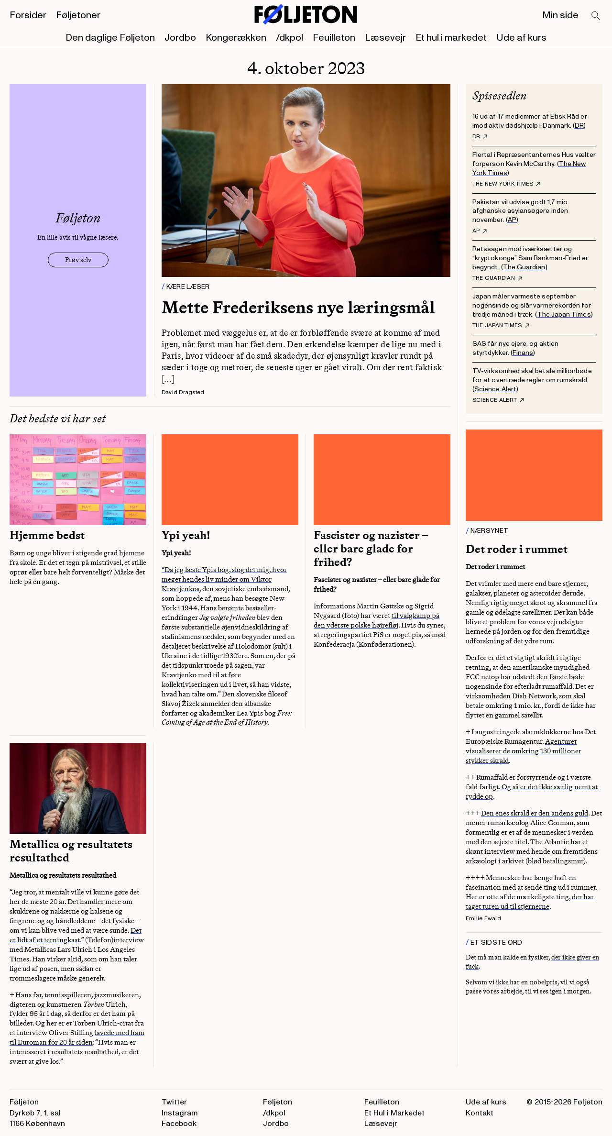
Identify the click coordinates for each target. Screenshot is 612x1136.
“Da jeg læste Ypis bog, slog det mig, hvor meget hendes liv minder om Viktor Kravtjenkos (224, 579)
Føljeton (277, 1102)
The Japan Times (564, 314)
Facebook (179, 1123)
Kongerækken (236, 37)
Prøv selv (78, 260)
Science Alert (495, 389)
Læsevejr (385, 37)
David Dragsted (183, 392)
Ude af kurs (521, 37)
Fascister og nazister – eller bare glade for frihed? (371, 549)
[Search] (596, 16)
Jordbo (180, 37)
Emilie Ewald (483, 919)
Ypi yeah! (186, 535)
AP (512, 219)
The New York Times (506, 184)
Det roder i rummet (517, 549)
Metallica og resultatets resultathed (71, 851)
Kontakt (479, 1113)
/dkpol (289, 37)
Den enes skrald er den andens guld (534, 813)
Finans (523, 352)
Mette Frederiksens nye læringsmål (298, 307)
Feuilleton (334, 37)
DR (579, 125)
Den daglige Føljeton (110, 37)
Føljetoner (78, 15)
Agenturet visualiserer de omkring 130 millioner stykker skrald (523, 751)
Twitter (174, 1102)
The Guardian (524, 267)
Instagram (180, 1113)
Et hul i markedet (451, 37)
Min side (560, 15)
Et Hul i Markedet (394, 1113)
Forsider (28, 15)
